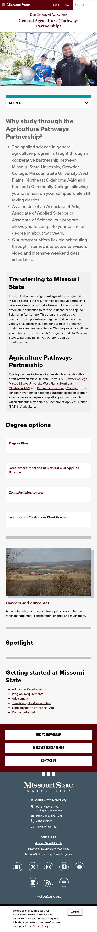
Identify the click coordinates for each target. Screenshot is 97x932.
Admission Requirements (29, 689)
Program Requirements (27, 694)
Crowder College (75, 379)
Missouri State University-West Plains (34, 383)
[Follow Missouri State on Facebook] (17, 866)
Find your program (48, 735)
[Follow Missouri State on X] (33, 866)
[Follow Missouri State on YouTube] (79, 866)
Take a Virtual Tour (46, 826)
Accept (75, 912)
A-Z (67, 5)
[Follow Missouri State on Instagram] (48, 866)
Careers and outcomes (27, 603)
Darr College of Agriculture (48, 14)
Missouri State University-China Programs (48, 854)
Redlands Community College (57, 388)
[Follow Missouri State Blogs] (48, 882)
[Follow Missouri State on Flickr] (64, 882)
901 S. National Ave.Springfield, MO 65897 (49, 808)
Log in (56, 5)
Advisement (20, 698)
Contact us (48, 761)
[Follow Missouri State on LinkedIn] (33, 882)
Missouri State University (48, 843)
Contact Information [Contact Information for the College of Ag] (25, 712)
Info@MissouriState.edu (49, 816)
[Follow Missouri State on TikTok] (64, 866)
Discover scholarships (48, 748)
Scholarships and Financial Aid (33, 708)
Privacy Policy (40, 926)
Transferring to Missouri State (31, 703)
